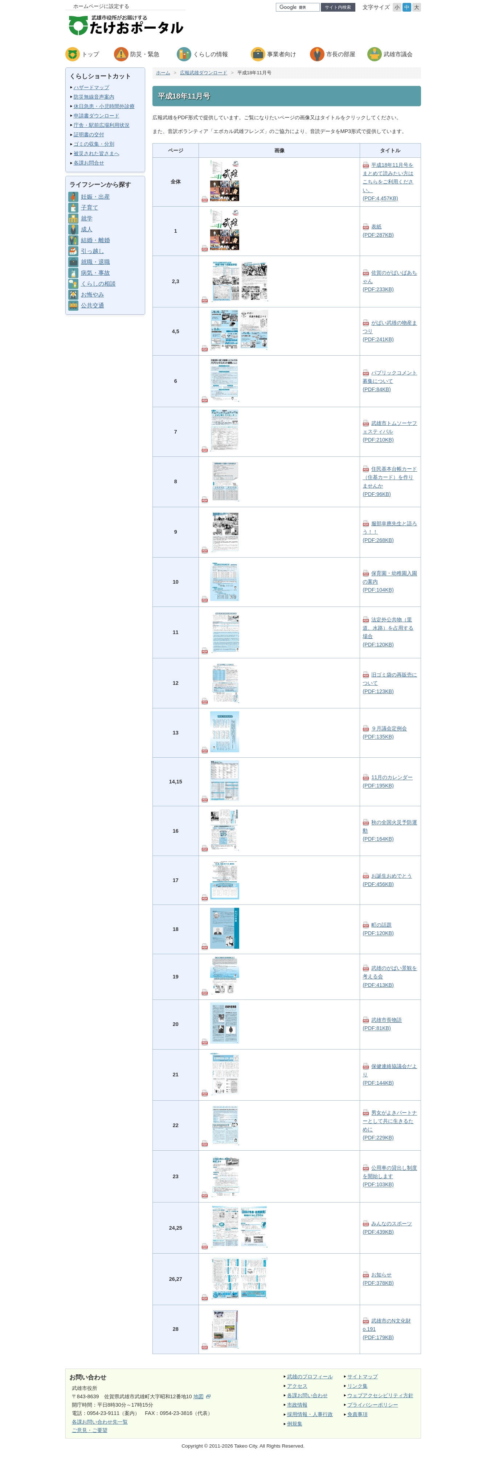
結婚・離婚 (95, 240)
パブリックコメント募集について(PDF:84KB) (390, 381)
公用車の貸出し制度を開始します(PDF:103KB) (390, 1176)
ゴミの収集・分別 (94, 144)
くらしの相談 (98, 284)
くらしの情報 (210, 54)
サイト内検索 (338, 7)
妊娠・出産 (95, 197)
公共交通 (92, 305)
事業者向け (281, 54)
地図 (202, 1396)
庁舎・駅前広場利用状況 (102, 125)
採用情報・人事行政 (310, 1414)
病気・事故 (95, 273)
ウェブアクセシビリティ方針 (380, 1395)
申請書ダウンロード (96, 116)
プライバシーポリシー (372, 1405)
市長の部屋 (340, 54)
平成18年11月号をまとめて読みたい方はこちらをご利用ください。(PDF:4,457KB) (388, 181)
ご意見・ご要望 (89, 1430)
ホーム (163, 72)
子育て (89, 207)
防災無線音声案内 (94, 97)
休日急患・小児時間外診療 (104, 106)
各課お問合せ (89, 163)
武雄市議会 (398, 54)
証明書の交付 (89, 134)
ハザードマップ (91, 87)
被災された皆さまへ (96, 153)
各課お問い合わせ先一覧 (100, 1422)
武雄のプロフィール (310, 1376)
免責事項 (357, 1414)
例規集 (294, 1424)
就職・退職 (95, 262)
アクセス (297, 1386)
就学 (87, 218)
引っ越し (92, 251)
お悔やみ (92, 294)
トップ (90, 54)
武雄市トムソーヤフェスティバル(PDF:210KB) (390, 431)
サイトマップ (362, 1376)
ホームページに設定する (101, 6)
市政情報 (297, 1405)
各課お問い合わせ (307, 1395)
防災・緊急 (144, 54)
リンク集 (357, 1386)
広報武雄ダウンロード (203, 72)
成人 (87, 229)
